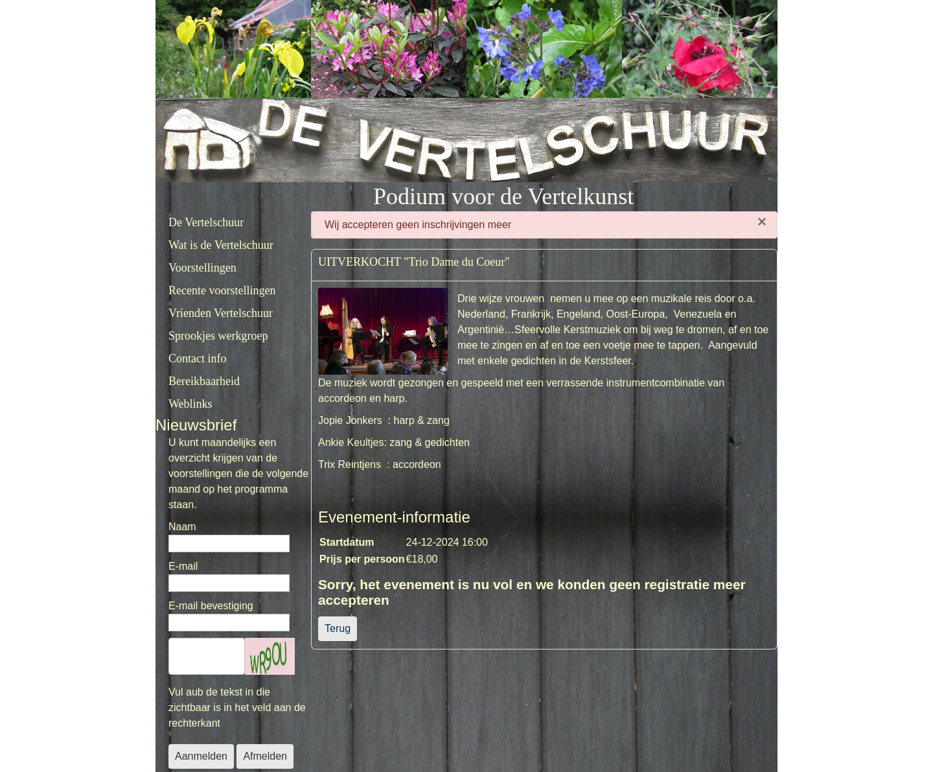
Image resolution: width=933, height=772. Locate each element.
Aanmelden (201, 756)
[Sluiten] (762, 221)
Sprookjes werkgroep (218, 335)
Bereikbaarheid (204, 381)
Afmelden (265, 756)
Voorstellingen (202, 267)
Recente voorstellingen (221, 290)
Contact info (197, 358)
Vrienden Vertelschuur (220, 313)
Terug (338, 628)
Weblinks (190, 403)
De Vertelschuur (206, 222)
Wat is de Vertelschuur (220, 245)
